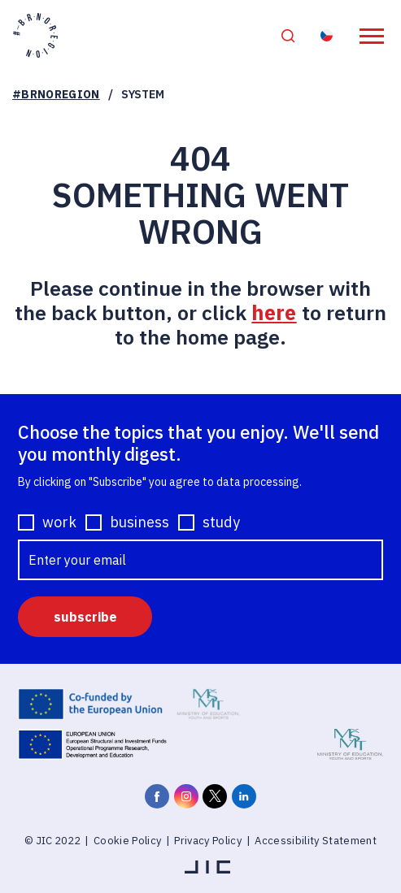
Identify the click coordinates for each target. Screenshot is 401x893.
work (59, 523)
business (139, 523)
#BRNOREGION (56, 95)
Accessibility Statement (316, 841)
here (273, 313)
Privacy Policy (208, 841)
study (221, 523)
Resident (328, 36)
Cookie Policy (127, 841)
